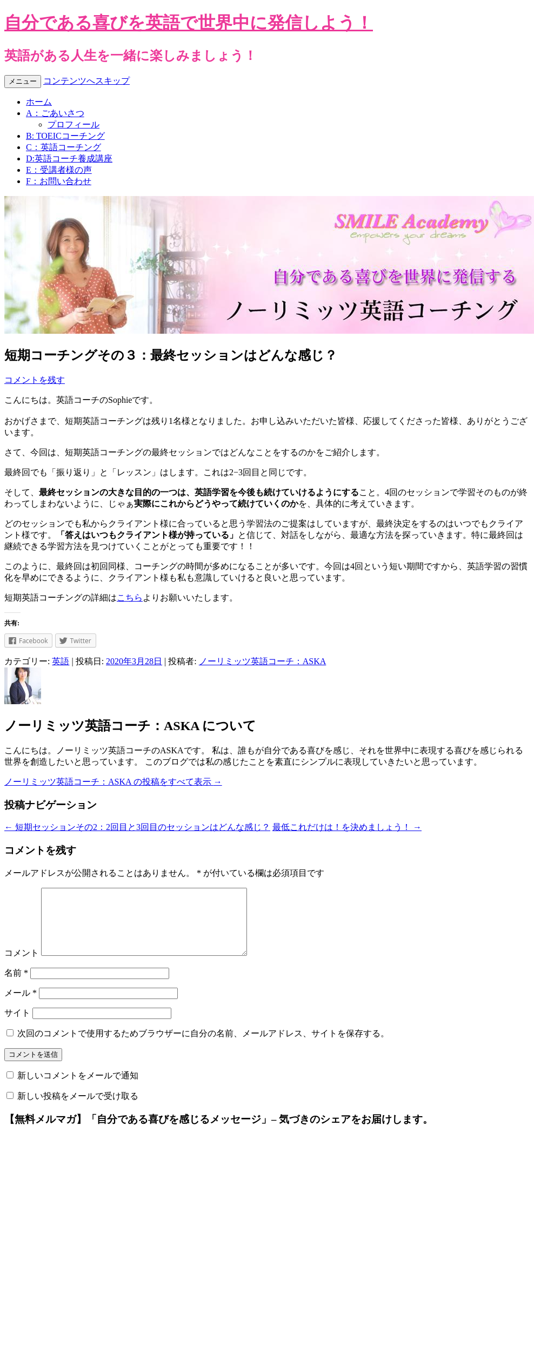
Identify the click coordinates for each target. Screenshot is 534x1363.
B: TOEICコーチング (65, 135)
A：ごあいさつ (55, 113)
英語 (60, 661)
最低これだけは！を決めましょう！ (347, 827)
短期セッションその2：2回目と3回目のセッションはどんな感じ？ (137, 827)
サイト (17, 1025)
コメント (21, 965)
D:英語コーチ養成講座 (69, 158)
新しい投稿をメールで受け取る (77, 1109)
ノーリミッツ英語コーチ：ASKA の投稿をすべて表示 (113, 781)
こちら (130, 597)
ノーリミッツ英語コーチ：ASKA (262, 661)
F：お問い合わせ (58, 181)
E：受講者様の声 (59, 169)
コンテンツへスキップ (86, 80)
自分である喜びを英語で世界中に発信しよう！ (188, 22)
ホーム (39, 101)
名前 (16, 985)
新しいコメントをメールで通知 (77, 1088)
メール (20, 1005)
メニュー (23, 81)
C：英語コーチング (63, 147)
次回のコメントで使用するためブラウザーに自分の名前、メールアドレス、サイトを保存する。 (203, 1046)
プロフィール (73, 124)
